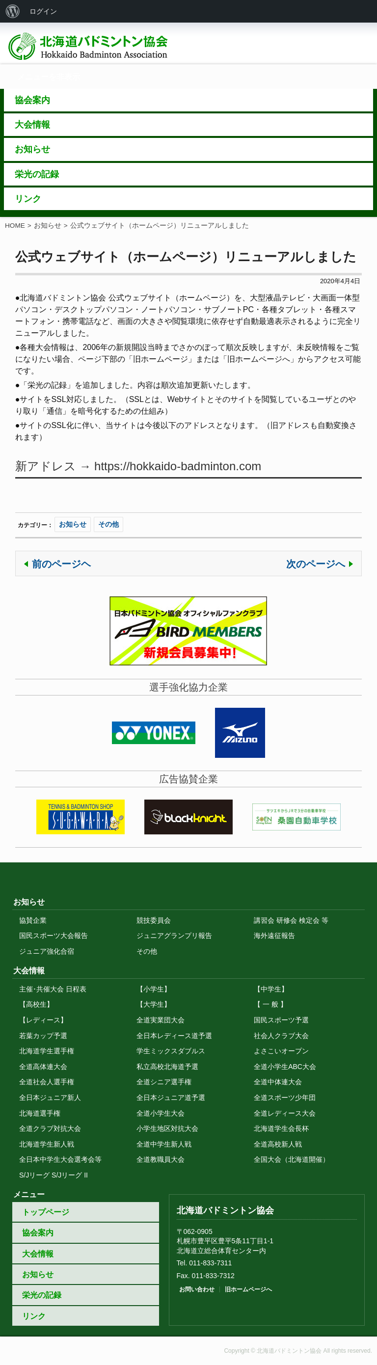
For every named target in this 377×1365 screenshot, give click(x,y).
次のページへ (315, 564)
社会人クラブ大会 (281, 1036)
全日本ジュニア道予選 (170, 1097)
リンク (34, 1316)
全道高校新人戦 (278, 1144)
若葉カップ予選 (43, 1036)
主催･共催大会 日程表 (52, 989)
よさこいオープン (281, 1051)
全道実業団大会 (160, 1020)
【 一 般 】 (270, 1004)
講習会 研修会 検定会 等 (291, 920)
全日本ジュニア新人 (50, 1097)
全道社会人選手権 (46, 1082)
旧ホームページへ (248, 1289)
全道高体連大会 (43, 1067)
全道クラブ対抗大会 (50, 1128)
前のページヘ (61, 564)
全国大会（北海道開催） (291, 1159)
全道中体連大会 (278, 1082)
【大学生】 (153, 1004)
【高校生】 (36, 1004)
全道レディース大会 (285, 1113)
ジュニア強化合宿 (46, 951)
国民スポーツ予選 (281, 1020)
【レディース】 (43, 1020)
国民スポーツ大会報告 (53, 935)
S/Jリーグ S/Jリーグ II (53, 1175)
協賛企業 (33, 920)
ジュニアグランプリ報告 (174, 935)
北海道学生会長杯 (281, 1128)
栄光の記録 (41, 1295)
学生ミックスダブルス (170, 1051)
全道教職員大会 (160, 1159)
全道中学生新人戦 (163, 1144)
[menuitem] (13, 11)
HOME (15, 225)
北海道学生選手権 (46, 1051)
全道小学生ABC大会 (285, 1067)
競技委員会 (153, 920)
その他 (108, 524)
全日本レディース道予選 (174, 1036)
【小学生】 (153, 989)
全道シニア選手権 (163, 1082)
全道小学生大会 (160, 1113)
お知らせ (47, 225)
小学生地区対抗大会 (167, 1128)
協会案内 (38, 1233)
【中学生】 (271, 989)
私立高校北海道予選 (167, 1067)
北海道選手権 (39, 1113)
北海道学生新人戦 (46, 1144)
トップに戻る (188, 872)
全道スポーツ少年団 (285, 1097)
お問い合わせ (197, 1289)
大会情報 (38, 1254)
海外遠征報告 (274, 935)
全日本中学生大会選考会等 (60, 1159)
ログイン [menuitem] (43, 11)
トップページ (45, 1212)
